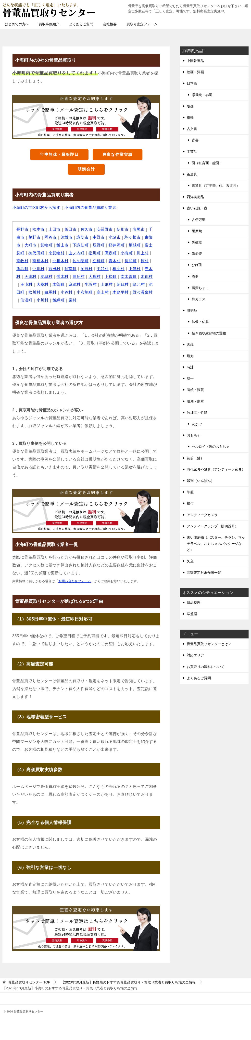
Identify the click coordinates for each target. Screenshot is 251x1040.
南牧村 (22, 261)
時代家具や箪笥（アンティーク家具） (216, 469)
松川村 (34, 292)
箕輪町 (46, 245)
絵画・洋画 (195, 72)
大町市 (31, 245)
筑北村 (139, 284)
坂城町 (135, 245)
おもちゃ (194, 435)
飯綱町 (59, 300)
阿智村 (87, 269)
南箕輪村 (57, 253)
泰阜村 (46, 276)
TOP (29, 982)
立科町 (99, 261)
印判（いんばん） (200, 481)
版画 (190, 106)
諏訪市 (83, 237)
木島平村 (121, 292)
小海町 (127, 253)
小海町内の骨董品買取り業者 (90, 207)
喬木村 (63, 276)
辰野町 (99, 245)
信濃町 (26, 300)
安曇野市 (105, 229)
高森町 (111, 253)
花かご (197, 424)
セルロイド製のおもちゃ (210, 446)
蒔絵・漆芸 (195, 390)
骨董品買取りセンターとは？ (209, 644)
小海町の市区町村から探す (36, 207)
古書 (195, 140)
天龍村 (31, 276)
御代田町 (36, 253)
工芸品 (192, 152)
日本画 (192, 83)
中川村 (39, 269)
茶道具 (192, 174)
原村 (145, 261)
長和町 (131, 261)
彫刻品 (192, 310)
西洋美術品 (195, 197)
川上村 (143, 253)
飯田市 (71, 229)
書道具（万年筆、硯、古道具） (216, 186)
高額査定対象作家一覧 (204, 573)
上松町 (111, 276)
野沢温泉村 (143, 292)
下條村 (135, 269)
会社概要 (110, 24)
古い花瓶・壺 (197, 208)
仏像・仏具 (200, 322)
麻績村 (75, 284)
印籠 (190, 492)
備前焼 (197, 254)
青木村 (115, 261)
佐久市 (87, 229)
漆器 (195, 276)
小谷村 (67, 292)
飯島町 (22, 269)
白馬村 (51, 292)
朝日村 (123, 284)
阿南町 (71, 269)
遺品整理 (194, 603)
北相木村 (61, 261)
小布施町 (85, 292)
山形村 (107, 284)
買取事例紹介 (49, 24)
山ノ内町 (77, 253)
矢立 (190, 561)
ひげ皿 (197, 265)
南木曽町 (129, 276)
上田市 (55, 229)
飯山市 (63, 245)
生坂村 (91, 284)
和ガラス (198, 299)
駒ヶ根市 (133, 237)
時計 (190, 367)
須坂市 (67, 237)
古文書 (192, 129)
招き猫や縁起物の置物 (209, 333)
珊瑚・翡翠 (195, 401)
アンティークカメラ (202, 515)
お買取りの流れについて (206, 667)
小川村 (43, 300)
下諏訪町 (81, 245)
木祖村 (147, 276)
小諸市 (115, 237)
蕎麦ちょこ (200, 288)
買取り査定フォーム (141, 24)
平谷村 (103, 269)
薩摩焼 (197, 231)
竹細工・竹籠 (197, 413)
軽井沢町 (117, 245)
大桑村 (43, 284)
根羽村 (119, 269)
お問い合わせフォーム (74, 581)
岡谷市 (51, 237)
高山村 (103, 292)
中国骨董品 (195, 61)
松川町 (95, 253)
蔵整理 (192, 614)
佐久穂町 (81, 261)
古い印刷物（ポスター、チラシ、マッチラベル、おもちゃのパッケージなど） (216, 543)
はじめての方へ (17, 24)
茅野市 (34, 237)
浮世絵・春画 (202, 95)
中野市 (99, 237)
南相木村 (41, 261)
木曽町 (59, 284)
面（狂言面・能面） (207, 163)
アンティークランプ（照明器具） (212, 526)
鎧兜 (190, 356)
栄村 (73, 300)
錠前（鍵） (195, 458)
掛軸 (190, 117)
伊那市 (123, 229)
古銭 (190, 345)
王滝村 (26, 284)
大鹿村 (95, 276)
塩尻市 (139, 229)
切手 (190, 378)
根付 (190, 503)
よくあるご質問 (81, 24)
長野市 (22, 229)
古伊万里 (198, 220)
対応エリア (195, 655)
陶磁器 (197, 242)
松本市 (39, 229)
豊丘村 (79, 276)
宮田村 (55, 269)
